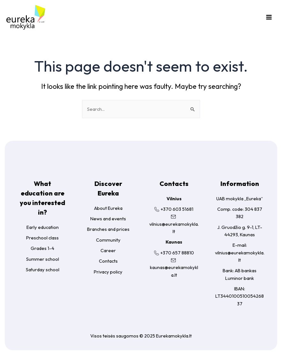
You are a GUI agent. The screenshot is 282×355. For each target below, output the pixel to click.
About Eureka (108, 208)
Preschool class (42, 238)
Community (108, 240)
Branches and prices (108, 229)
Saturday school (42, 269)
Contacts (108, 261)
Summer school (42, 259)
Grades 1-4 (42, 248)
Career (108, 250)
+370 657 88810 (177, 253)
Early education (42, 227)
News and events (108, 219)
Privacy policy (108, 272)
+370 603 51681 (176, 209)
